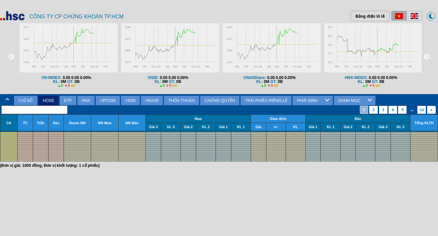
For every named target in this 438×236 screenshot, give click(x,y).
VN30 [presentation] (130, 100)
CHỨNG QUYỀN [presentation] (219, 100)
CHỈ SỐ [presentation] (26, 100)
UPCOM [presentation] (108, 100)
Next (426, 57)
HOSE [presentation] (48, 100)
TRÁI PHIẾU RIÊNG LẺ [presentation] (266, 100)
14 (422, 109)
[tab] (25, 101)
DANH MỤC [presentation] (349, 100)
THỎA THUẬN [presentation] (181, 100)
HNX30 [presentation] (152, 100)
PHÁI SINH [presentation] (307, 100)
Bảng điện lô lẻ (370, 16)
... (412, 109)
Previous (11, 57)
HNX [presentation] (86, 100)
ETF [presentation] (68, 100)
